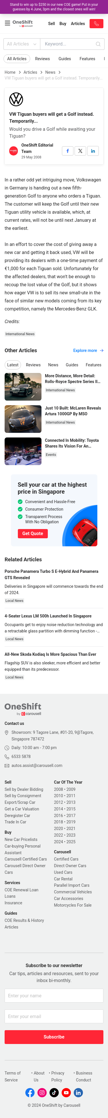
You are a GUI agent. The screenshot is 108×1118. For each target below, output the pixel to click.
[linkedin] (93, 151)
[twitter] (80, 151)
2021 (71, 828)
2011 (71, 795)
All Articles (22, 44)
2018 (58, 822)
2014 (58, 809)
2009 (71, 789)
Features (87, 58)
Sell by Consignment (23, 795)
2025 (71, 842)
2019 (71, 822)
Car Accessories (68, 898)
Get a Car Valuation (22, 809)
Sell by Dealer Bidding (24, 789)
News (50, 72)
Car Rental (63, 879)
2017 (71, 815)
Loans (10, 896)
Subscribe (53, 1037)
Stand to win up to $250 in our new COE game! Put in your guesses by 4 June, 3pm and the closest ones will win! (54, 7)
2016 (58, 815)
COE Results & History (24, 920)
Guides (64, 58)
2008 (58, 789)
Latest (12, 365)
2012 (58, 802)
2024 (58, 842)
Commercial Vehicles (73, 892)
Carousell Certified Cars (26, 859)
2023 (71, 835)
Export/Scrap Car (20, 802)
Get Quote (32, 533)
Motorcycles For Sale (73, 905)
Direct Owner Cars (70, 865)
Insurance (13, 903)
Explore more (88, 350)
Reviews (42, 58)
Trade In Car (15, 822)
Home (10, 72)
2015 (71, 809)
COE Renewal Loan (21, 890)
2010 (58, 795)
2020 (58, 828)
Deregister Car (17, 815)
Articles (30, 72)
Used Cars (63, 872)
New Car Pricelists (21, 839)
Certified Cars (66, 859)
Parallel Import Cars (72, 885)
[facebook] (67, 151)
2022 (58, 835)
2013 (71, 802)
